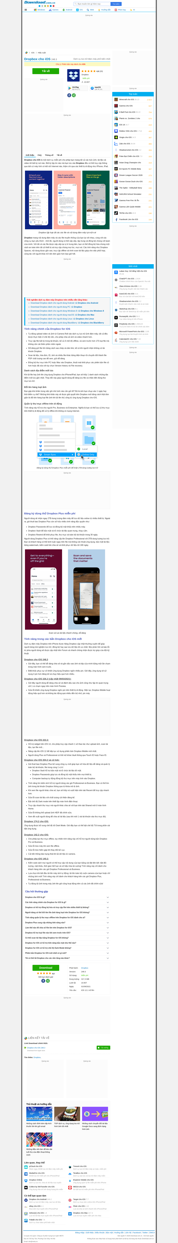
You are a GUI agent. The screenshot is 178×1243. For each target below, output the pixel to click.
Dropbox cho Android (88, 303)
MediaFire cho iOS (36, 1173)
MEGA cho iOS (79, 1187)
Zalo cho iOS (127, 144)
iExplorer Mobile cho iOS (83, 1180)
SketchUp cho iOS (128, 309)
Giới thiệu (30, 155)
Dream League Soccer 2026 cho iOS (131, 176)
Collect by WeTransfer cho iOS (42, 1187)
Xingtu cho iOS (127, 137)
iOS (32, 53)
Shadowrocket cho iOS (130, 150)
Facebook (137, 1232)
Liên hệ (128, 1232)
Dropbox (78, 307)
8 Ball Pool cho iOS (129, 112)
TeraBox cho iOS (80, 1173)
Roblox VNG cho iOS (130, 131)
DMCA (152, 1232)
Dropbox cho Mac (86, 315)
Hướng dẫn (119, 1232)
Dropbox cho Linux (85, 319)
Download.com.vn (26, 52)
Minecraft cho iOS (129, 99)
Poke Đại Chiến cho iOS (130, 156)
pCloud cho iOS (35, 1166)
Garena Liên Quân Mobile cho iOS (130, 207)
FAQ (40, 155)
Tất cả (27, 10)
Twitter (145, 1232)
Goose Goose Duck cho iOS (131, 182)
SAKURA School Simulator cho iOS (130, 195)
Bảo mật (109, 1232)
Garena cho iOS (126, 106)
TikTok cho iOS (127, 213)
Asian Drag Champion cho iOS (130, 163)
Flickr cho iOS (81, 1206)
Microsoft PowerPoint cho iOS (134, 331)
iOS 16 (124, 125)
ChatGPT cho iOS (129, 279)
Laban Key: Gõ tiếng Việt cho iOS (133, 272)
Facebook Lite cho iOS (128, 220)
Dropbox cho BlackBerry (92, 323)
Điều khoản (99, 1232)
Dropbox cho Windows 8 (92, 311)
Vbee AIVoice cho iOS (130, 286)
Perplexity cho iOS (131, 324)
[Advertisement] (89, 34)
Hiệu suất (42, 53)
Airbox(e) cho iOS (38, 1213)
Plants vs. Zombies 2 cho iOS (129, 119)
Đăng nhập (79, 1232)
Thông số (49, 155)
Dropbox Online (35, 1180)
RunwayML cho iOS (129, 316)
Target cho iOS (81, 1199)
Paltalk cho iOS (37, 1220)
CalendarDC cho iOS (130, 339)
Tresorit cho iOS (80, 1166)
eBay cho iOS (36, 1206)
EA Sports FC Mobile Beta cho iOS (130, 170)
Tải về (59, 155)
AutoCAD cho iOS (128, 294)
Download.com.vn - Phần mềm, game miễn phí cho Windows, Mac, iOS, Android (39, 3)
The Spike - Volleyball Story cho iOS (130, 189)
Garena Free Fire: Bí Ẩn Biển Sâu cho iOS (129, 201)
